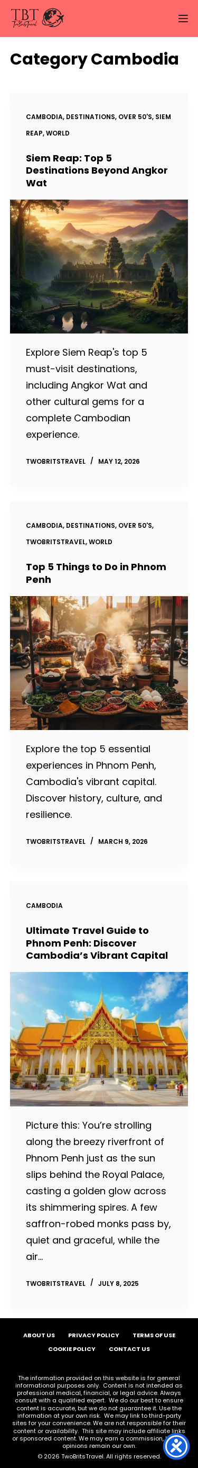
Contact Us (129, 1349)
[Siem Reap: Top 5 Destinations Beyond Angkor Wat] (99, 267)
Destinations (90, 116)
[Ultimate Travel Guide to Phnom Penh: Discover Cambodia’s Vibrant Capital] (99, 1039)
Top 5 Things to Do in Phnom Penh (96, 573)
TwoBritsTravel (56, 541)
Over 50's (135, 116)
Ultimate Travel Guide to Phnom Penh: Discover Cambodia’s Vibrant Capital (97, 943)
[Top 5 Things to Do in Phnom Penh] (99, 663)
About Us (39, 1335)
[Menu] (183, 18)
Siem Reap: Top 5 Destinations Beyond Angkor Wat (97, 170)
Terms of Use (154, 1335)
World (58, 133)
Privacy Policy (93, 1335)
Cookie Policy (72, 1349)
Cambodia (44, 116)
